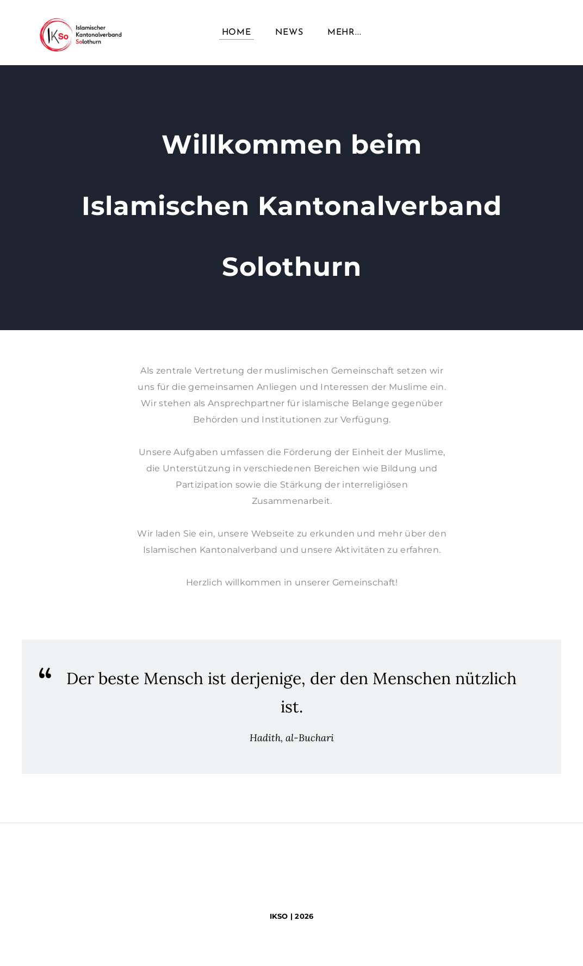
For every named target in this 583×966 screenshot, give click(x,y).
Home (236, 32)
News (289, 32)
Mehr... (344, 32)
